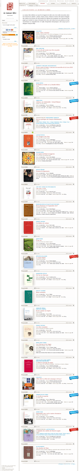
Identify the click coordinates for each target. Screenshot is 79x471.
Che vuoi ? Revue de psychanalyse (46, 187)
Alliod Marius (40, 446)
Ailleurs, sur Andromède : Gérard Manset (48, 102)
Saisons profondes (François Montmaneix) (52, 123)
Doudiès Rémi (40, 152)
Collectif (39, 31)
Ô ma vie (39, 240)
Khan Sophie (39, 83)
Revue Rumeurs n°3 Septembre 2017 (47, 206)
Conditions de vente (52, 1)
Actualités (63, 3)
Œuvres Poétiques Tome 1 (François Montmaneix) (49, 122)
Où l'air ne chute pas (42, 275)
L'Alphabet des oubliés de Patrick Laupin (48, 431)
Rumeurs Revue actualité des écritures (47, 204)
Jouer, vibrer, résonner (42, 33)
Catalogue (42, 3)
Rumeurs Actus (21, 3)
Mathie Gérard (40, 169)
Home (37, 5)
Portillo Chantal (41, 309)
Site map (76, 1)
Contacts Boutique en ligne (43, 1)
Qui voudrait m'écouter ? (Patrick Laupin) (61, 433)
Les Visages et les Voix (43, 136)
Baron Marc (39, 238)
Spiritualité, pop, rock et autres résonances (48, 413)
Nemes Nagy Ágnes (41, 342)
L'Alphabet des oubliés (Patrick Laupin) (46, 433)
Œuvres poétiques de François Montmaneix (49, 119)
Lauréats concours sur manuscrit (46, 65)
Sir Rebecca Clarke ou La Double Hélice (48, 84)
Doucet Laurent (41, 290)
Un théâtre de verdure (42, 223)
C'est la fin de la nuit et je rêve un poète (48, 50)
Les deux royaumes (42, 327)
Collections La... (23, 5)
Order (15, 41)
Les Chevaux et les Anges (43, 344)
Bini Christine (40, 48)
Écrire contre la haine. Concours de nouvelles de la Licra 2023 (54, 67)
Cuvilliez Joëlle (40, 308)
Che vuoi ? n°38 (41, 188)
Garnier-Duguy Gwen (42, 394)
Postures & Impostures (42, 171)
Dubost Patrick (40, 221)
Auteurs (53, 3)
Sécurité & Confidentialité (69, 1)
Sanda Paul (39, 100)
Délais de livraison (60, 1)
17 (71, 28)
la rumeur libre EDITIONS (11, 465)
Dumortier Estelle (41, 273)
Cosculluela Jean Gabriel (43, 360)
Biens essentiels (40, 292)
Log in (15, 27)
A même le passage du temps (44, 362)
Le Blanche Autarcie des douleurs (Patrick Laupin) (56, 434)
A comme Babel (40, 258)
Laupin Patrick (40, 135)
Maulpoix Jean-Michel (42, 361)
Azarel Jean (39, 412)
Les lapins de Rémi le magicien (45, 154)
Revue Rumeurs (32, 3)
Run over (38, 45)
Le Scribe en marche (42, 396)
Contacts (74, 3)
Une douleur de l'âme (42, 448)
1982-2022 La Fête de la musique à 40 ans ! (49, 379)
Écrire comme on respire (43, 311)
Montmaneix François (52, 117)
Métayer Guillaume (41, 256)
